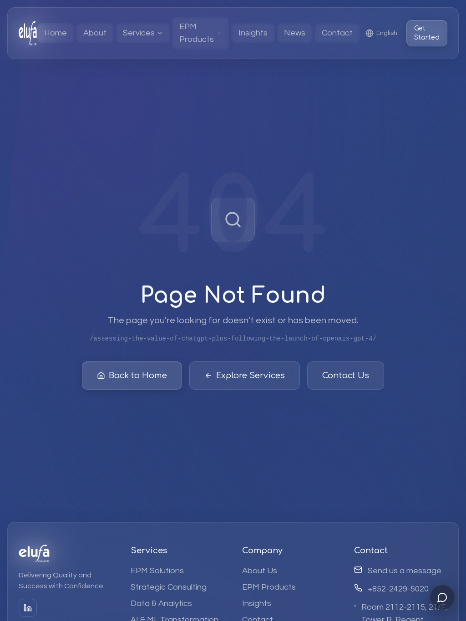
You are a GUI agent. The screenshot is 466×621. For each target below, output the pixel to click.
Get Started (427, 33)
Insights (256, 603)
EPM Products (269, 587)
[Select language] (381, 33)
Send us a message (404, 570)
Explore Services (244, 377)
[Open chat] (442, 597)
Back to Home (132, 377)
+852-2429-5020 (398, 589)
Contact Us (345, 377)
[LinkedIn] (28, 608)
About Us (259, 570)
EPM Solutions (157, 570)
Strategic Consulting (169, 587)
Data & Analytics (161, 603)
